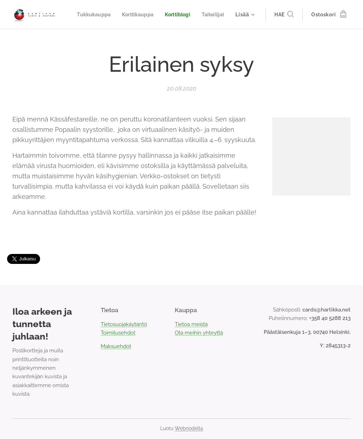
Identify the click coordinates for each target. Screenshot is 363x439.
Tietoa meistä (191, 324)
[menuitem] (124, 14)
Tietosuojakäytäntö (124, 324)
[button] (284, 14)
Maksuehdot (116, 346)
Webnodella (189, 428)
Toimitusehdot (118, 333)
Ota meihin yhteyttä (199, 333)
